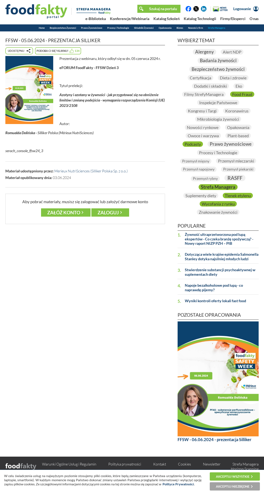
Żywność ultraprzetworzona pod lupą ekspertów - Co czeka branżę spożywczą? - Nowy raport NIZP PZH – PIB (219, 239)
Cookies (184, 464)
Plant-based (238, 135)
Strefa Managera (216, 27)
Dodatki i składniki (210, 86)
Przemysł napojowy (198, 169)
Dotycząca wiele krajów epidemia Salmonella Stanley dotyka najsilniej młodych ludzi (221, 256)
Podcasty (193, 144)
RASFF (234, 178)
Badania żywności (218, 60)
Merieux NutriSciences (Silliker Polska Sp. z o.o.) (91, 171)
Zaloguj (108, 212)
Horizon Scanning (245, 469)
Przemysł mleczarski (236, 160)
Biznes (180, 27)
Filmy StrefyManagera (204, 94)
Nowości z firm (195, 27)
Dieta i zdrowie (233, 77)
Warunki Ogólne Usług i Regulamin (69, 464)
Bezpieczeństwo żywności (218, 69)
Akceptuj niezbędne (233, 486)
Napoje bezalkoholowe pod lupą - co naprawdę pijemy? (214, 287)
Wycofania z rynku (218, 203)
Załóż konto (63, 212)
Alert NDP (232, 51)
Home (42, 27)
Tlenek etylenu (238, 195)
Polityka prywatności (124, 464)
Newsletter (211, 464)
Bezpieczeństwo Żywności (63, 27)
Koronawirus (237, 110)
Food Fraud (242, 94)
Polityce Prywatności (178, 484)
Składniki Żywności (144, 27)
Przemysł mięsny (195, 161)
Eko (239, 86)
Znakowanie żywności (218, 212)
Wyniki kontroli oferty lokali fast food (215, 301)
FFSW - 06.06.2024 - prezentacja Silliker (214, 439)
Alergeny (204, 52)
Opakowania (165, 27)
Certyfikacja (200, 77)
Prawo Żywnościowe (91, 27)
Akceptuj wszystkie (233, 476)
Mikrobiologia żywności (218, 119)
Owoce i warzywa (203, 135)
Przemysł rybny (205, 178)
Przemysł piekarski (238, 169)
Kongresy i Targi (202, 110)
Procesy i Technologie (118, 27)
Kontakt (159, 464)
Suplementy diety (200, 195)
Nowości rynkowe (202, 127)
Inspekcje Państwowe (218, 102)
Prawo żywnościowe (231, 144)
